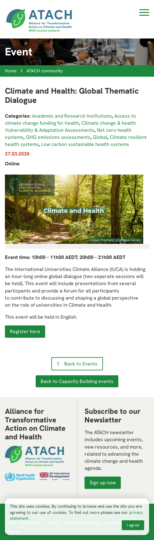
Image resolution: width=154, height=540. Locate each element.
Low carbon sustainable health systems (85, 144)
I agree (133, 525)
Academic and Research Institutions (72, 116)
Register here (25, 331)
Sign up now (102, 482)
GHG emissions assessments (58, 137)
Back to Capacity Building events (77, 381)
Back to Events (80, 364)
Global (100, 137)
